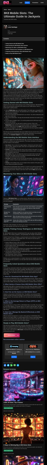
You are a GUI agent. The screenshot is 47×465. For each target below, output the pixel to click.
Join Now (14, 356)
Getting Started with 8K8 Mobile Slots (14, 43)
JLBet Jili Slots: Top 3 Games (13, 402)
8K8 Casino (20, 329)
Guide (42, 2)
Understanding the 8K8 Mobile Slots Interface (16, 45)
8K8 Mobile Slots (13, 198)
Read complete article (8, 408)
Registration (8, 125)
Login (20, 2)
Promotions (35, 2)
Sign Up (33, 356)
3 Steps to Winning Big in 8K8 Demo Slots (17, 445)
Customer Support (15, 134)
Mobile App (12, 110)
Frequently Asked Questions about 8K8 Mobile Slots (18, 51)
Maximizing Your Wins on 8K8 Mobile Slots (16, 47)
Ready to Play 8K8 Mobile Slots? (13, 53)
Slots (34, 169)
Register (27, 2)
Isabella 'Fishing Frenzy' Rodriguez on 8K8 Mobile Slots (19, 49)
